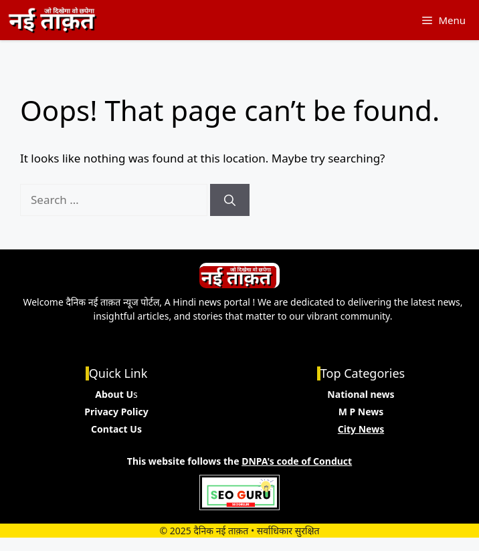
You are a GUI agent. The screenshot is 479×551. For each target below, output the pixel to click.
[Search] (230, 200)
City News (361, 429)
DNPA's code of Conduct (297, 461)
